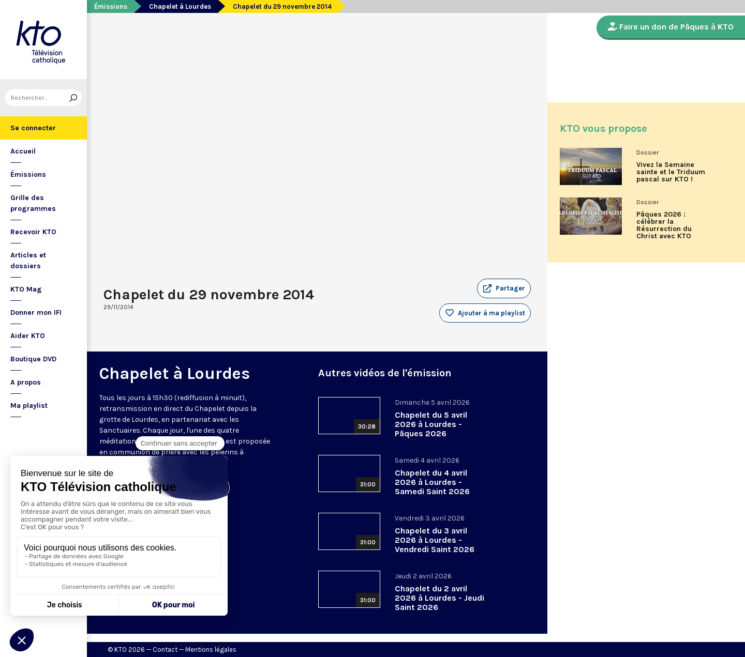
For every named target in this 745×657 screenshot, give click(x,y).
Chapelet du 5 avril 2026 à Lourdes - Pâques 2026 (431, 424)
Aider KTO (27, 335)
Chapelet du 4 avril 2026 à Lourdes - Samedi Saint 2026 (432, 482)
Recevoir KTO (33, 231)
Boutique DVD (33, 359)
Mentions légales (210, 649)
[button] (504, 288)
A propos (25, 382)
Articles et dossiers (28, 260)
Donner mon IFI (36, 312)
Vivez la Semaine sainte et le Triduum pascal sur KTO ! (670, 172)
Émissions (28, 174)
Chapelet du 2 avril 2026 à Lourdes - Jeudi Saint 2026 (439, 598)
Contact (165, 649)
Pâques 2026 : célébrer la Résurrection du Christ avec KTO (664, 225)
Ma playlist (29, 405)
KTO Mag (26, 289)
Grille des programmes (33, 203)
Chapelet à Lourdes (180, 6)
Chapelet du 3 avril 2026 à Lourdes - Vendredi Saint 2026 (434, 540)
